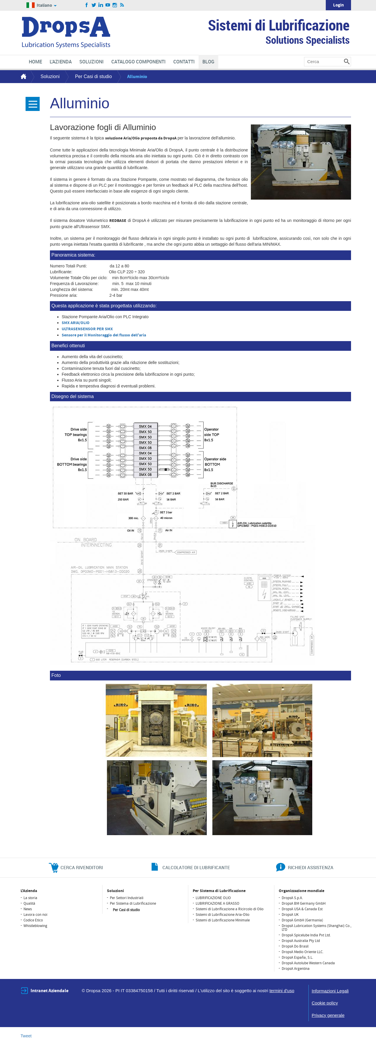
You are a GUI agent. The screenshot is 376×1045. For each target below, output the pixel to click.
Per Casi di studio (93, 76)
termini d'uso (281, 990)
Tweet (26, 1036)
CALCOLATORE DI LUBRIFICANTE (196, 867)
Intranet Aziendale (49, 990)
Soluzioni (50, 76)
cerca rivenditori (82, 867)
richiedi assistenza (310, 867)
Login (338, 5)
